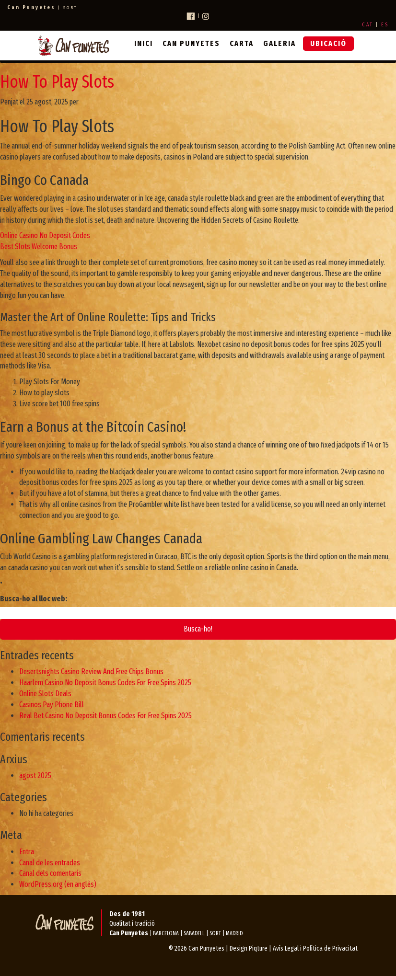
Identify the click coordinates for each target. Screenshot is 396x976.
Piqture (258, 948)
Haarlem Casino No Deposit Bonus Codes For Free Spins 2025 (105, 682)
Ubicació (328, 43)
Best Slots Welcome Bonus (38, 246)
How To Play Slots (57, 81)
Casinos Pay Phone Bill (51, 704)
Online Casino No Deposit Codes (45, 235)
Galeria (279, 43)
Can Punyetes (191, 43)
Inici (143, 43)
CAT (367, 25)
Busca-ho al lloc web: (33, 598)
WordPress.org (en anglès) (57, 884)
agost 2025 (35, 775)
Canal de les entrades (49, 862)
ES (385, 25)
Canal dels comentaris (50, 873)
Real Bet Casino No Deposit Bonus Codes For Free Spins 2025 (105, 715)
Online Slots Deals (45, 693)
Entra (26, 851)
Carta (242, 43)
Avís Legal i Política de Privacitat (315, 948)
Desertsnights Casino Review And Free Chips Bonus (91, 671)
